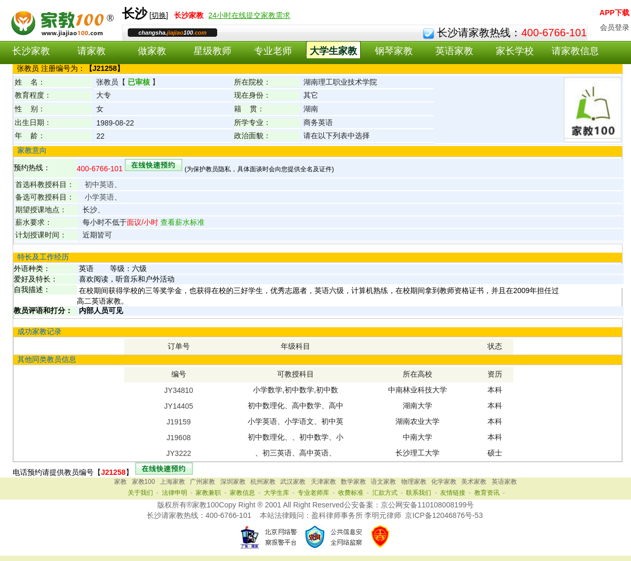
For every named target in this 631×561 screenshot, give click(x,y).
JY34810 (178, 390)
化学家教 (443, 481)
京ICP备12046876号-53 (444, 515)
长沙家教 (31, 51)
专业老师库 (313, 492)
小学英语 (99, 197)
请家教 (91, 51)
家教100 (143, 481)
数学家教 (353, 481)
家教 (120, 481)
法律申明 (174, 492)
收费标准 (350, 492)
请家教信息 (575, 51)
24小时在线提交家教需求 (249, 15)
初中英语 (99, 184)
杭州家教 (263, 481)
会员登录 (614, 27)
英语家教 (454, 51)
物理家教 (413, 481)
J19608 (179, 437)
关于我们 (140, 492)
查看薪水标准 (181, 222)
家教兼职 (208, 492)
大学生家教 (333, 51)
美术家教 (473, 481)
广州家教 (202, 481)
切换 (158, 15)
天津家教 (323, 481)
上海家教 (172, 481)
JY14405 (178, 406)
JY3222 (178, 453)
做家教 (152, 51)
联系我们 (418, 492)
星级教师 (212, 51)
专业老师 (273, 51)
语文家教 (383, 481)
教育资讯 (487, 492)
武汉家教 (293, 481)
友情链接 (452, 492)
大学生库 (276, 492)
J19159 (179, 422)
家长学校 (515, 51)
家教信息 (242, 492)
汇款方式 (385, 492)
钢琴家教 (394, 51)
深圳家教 (233, 481)
